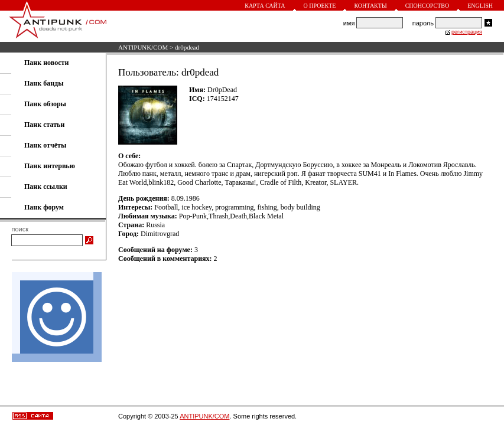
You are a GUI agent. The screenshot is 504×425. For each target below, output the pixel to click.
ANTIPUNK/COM (143, 47)
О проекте (320, 5)
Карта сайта (265, 5)
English (480, 5)
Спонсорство (427, 5)
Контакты (370, 5)
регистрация (466, 32)
